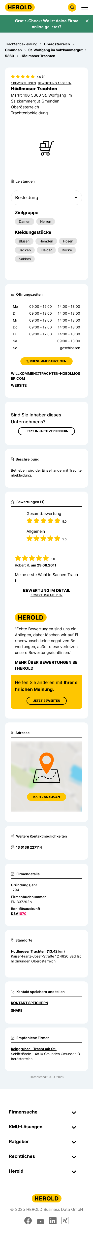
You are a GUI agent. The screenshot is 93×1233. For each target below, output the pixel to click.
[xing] (65, 1220)
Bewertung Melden (46, 595)
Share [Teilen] (17, 1010)
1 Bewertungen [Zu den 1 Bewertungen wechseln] (23, 83)
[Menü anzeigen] (84, 7)
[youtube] (40, 1220)
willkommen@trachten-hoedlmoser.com (45, 375)
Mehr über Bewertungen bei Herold (46, 665)
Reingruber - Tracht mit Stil (34, 1049)
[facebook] (28, 1220)
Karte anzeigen (46, 797)
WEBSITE (19, 385)
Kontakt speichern (29, 1003)
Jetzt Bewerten (46, 700)
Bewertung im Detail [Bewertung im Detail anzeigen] (46, 590)
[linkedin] (53, 1220)
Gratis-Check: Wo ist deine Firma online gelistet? (46, 23)
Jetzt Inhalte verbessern (46, 431)
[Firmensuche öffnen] (72, 7)
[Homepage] (20, 7)
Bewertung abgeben (54, 83)
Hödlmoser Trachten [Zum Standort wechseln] (28, 951)
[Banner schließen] (87, 21)
